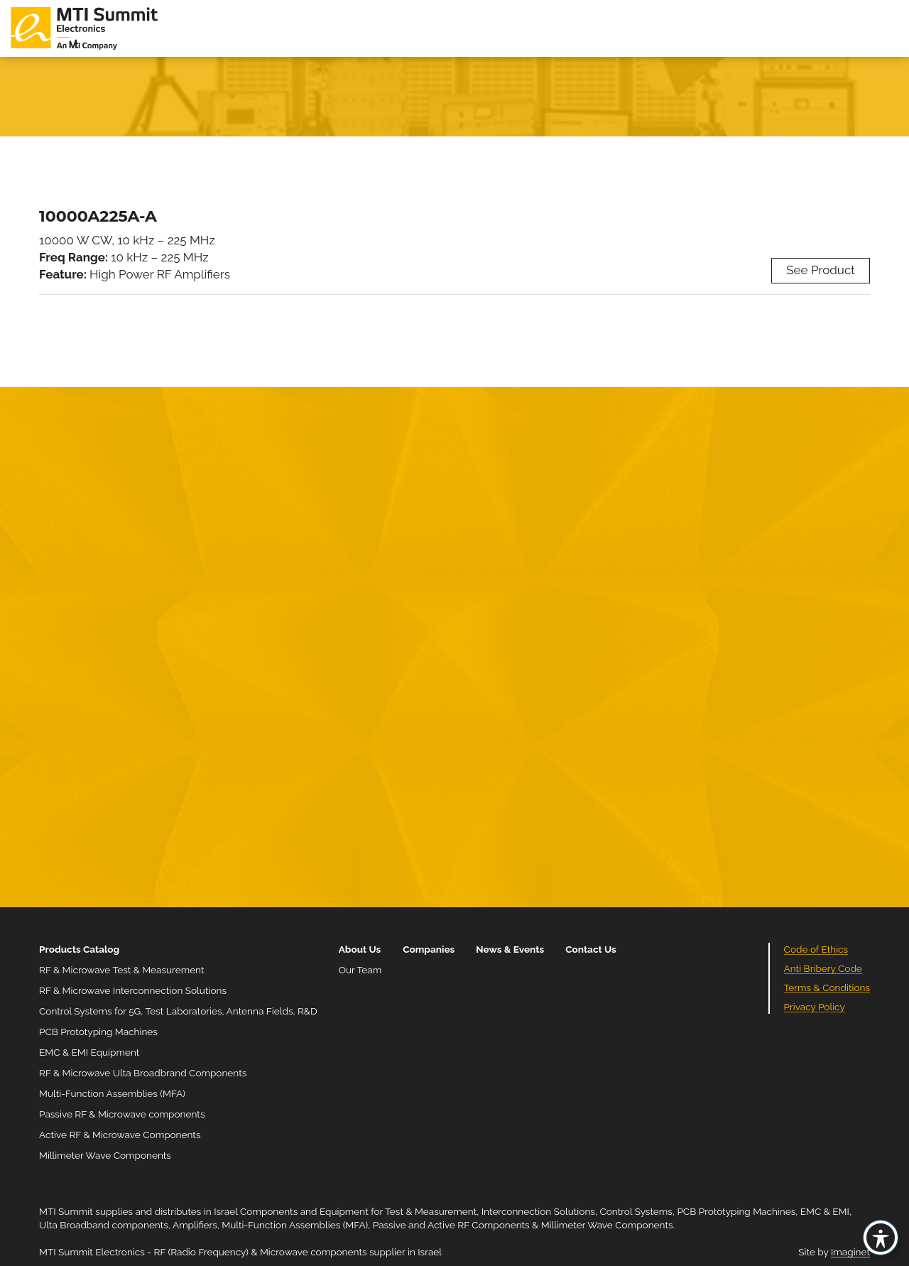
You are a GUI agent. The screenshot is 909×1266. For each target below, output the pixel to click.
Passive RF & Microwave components (122, 1114)
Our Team (360, 969)
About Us (360, 949)
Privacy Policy (814, 1006)
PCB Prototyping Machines (98, 1031)
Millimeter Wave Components (105, 1155)
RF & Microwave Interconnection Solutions (133, 990)
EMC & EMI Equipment (89, 1052)
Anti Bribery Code (823, 968)
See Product (820, 270)
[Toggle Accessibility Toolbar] (881, 1238)
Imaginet (850, 1251)
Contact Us (590, 949)
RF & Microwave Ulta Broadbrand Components (142, 1072)
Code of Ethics (816, 949)
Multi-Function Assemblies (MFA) (112, 1093)
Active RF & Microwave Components (120, 1134)
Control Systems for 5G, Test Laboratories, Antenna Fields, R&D (178, 1011)
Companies (428, 949)
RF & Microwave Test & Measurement (122, 969)
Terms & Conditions (827, 987)
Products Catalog (79, 949)
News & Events (510, 949)
